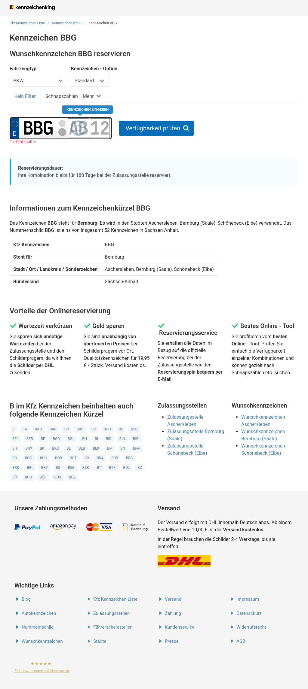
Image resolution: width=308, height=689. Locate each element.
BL (68, 448)
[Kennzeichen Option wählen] (90, 81)
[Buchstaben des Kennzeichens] (78, 128)
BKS (55, 448)
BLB (82, 448)
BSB (71, 468)
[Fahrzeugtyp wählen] (38, 81)
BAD (38, 429)
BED (134, 429)
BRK (15, 468)
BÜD (28, 477)
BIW (29, 448)
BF (43, 439)
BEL (15, 439)
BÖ (14, 477)
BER (29, 439)
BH (84, 439)
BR (87, 458)
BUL (126, 468)
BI (96, 439)
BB (66, 429)
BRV (44, 468)
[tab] (25, 96)
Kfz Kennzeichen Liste (27, 23)
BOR (58, 458)
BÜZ (72, 477)
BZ (139, 468)
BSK (85, 468)
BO (14, 458)
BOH (43, 458)
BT (99, 468)
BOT (73, 458)
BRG (129, 458)
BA (24, 429)
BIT (15, 448)
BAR (53, 429)
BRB (114, 458)
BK (42, 448)
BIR (135, 439)
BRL (30, 468)
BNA (136, 448)
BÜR (43, 477)
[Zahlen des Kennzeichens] (99, 128)
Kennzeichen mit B (67, 23)
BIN (122, 439)
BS (58, 468)
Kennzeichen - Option (94, 68)
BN (122, 448)
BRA (100, 458)
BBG (80, 429)
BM (109, 448)
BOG (28, 458)
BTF (112, 468)
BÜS (57, 477)
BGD (56, 439)
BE (121, 429)
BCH (107, 429)
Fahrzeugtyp (23, 68)
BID (109, 439)
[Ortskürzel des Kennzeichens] (38, 128)
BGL (71, 439)
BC (93, 429)
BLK (96, 448)
